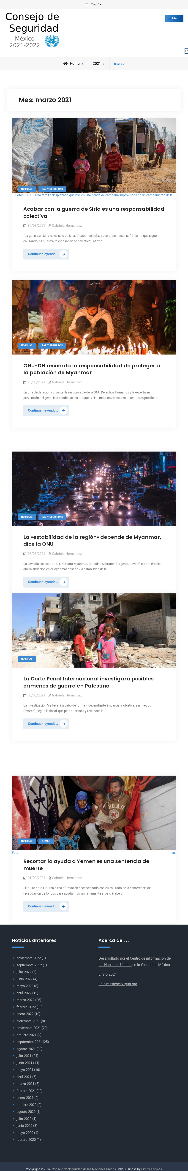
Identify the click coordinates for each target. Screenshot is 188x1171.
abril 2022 (23, 992)
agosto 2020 (25, 1111)
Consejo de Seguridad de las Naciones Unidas (84, 1168)
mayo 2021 (24, 1069)
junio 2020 (24, 1125)
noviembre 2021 (28, 1027)
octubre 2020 (26, 1104)
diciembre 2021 (28, 1020)
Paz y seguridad (52, 188)
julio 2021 (23, 1055)
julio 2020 (23, 1118)
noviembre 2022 (28, 957)
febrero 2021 (26, 1090)
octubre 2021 (26, 1034)
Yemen (46, 814)
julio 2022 (23, 971)
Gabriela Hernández (67, 225)
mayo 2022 (24, 985)
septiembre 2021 (29, 1041)
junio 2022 (24, 978)
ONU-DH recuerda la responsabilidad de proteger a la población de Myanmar (91, 368)
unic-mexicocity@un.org (117, 983)
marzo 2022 (25, 999)
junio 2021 (24, 1062)
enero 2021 (24, 1097)
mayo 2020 (24, 1132)
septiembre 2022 (29, 964)
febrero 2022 (26, 1006)
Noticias (27, 188)
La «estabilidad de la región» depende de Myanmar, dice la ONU (92, 525)
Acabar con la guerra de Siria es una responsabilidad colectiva (93, 212)
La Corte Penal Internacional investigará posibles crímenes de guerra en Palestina (88, 681)
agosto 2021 (25, 1048)
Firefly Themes (151, 1168)
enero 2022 (24, 1013)
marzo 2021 (25, 1083)
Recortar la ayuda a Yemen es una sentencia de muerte (86, 838)
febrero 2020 (26, 1139)
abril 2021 (23, 1076)
